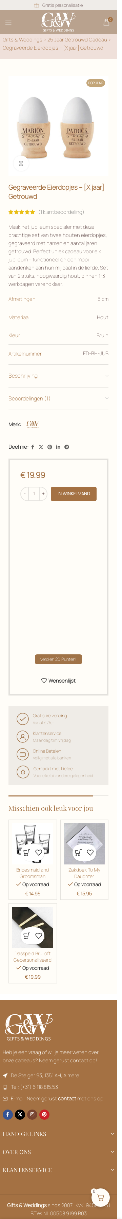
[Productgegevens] (66, 447)
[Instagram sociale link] (32, 1115)
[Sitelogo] (58, 21)
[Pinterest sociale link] (49, 447)
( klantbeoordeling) (61, 212)
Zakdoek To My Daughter (84, 873)
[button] (27, 852)
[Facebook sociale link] (32, 447)
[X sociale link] (41, 447)
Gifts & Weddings (22, 39)
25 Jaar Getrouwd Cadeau (77, 39)
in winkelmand (74, 494)
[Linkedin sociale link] (58, 447)
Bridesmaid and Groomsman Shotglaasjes (32, 876)
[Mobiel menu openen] (8, 22)
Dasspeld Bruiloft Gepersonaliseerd (33, 956)
